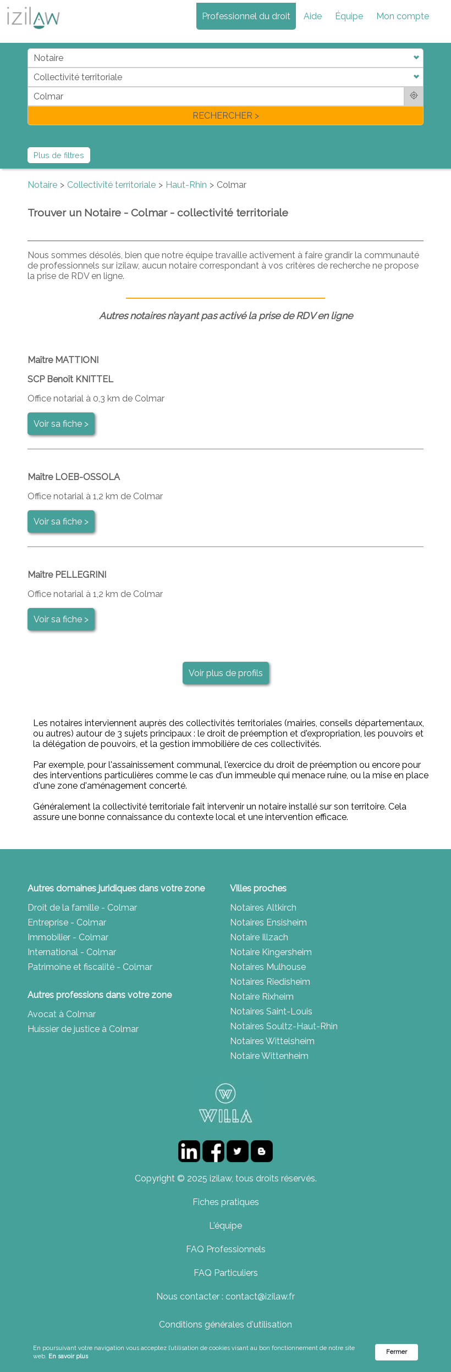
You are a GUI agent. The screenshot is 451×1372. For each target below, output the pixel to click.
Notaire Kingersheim (271, 952)
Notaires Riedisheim (270, 982)
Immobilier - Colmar (68, 937)
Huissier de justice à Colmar (83, 1029)
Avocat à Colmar (62, 1014)
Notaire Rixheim (262, 996)
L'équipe (225, 1225)
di (31, 86)
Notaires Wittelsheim (272, 1041)
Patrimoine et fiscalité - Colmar (90, 967)
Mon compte (402, 16)
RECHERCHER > (226, 115)
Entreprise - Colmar (67, 922)
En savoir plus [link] (68, 1356)
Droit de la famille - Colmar (82, 907)
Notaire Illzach (259, 937)
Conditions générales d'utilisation (225, 1324)
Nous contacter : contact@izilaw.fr (225, 1296)
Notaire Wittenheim (269, 1056)
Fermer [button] (396, 1352)
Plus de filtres (59, 155)
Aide (313, 16)
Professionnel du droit (246, 16)
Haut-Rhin (186, 185)
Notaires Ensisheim (268, 922)
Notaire (42, 185)
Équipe (349, 16)
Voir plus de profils (226, 673)
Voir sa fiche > (61, 424)
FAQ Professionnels (226, 1249)
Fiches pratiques (226, 1202)
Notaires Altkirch (263, 907)
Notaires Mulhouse (268, 967)
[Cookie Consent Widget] (225, 1352)
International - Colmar (72, 952)
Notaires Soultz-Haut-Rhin (284, 1026)
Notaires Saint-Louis (271, 1011)
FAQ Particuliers (226, 1273)
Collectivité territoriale (111, 185)
